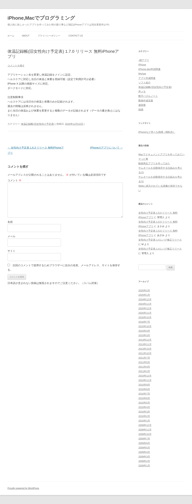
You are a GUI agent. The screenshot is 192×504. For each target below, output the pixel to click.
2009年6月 (144, 443)
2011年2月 (144, 371)
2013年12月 (144, 339)
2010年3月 (144, 411)
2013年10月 (144, 348)
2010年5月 (144, 402)
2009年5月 (144, 447)
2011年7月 (144, 357)
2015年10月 (144, 326)
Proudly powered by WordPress (23, 488)
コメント (14, 180)
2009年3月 (144, 456)
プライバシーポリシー (49, 35)
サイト (11, 250)
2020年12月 (144, 308)
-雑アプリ (143, 60)
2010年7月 (144, 393)
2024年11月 (144, 304)
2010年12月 (144, 375)
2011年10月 (144, 353)
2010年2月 (144, 416)
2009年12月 (144, 425)
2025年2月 (144, 290)
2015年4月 (144, 330)
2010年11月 (144, 380)
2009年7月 (144, 438)
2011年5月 (144, 362)
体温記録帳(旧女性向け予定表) (37, 124)
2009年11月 (144, 429)
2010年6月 (144, 398)
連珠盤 (142, 105)
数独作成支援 (145, 100)
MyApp (142, 73)
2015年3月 (144, 335)
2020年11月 (144, 312)
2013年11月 (144, 344)
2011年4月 (144, 366)
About (25, 35)
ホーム (11, 35)
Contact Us (75, 35)
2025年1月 (144, 295)
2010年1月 (144, 420)
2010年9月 (144, 384)
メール (11, 236)
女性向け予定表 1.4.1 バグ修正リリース (160, 239)
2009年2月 (144, 461)
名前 (10, 221)
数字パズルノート (148, 96)
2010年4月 (144, 407)
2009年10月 (144, 434)
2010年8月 (144, 389)
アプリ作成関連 (146, 78)
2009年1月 (144, 465)
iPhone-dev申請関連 (149, 69)
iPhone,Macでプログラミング (41, 18)
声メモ (142, 91)
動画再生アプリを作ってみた (154, 163)
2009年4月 (144, 452)
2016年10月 (144, 317)
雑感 (140, 109)
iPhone (142, 64)
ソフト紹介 (144, 82)
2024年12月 (144, 299)
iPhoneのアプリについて (106, 147)
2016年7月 (144, 321)
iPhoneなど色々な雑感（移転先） (156, 132)
